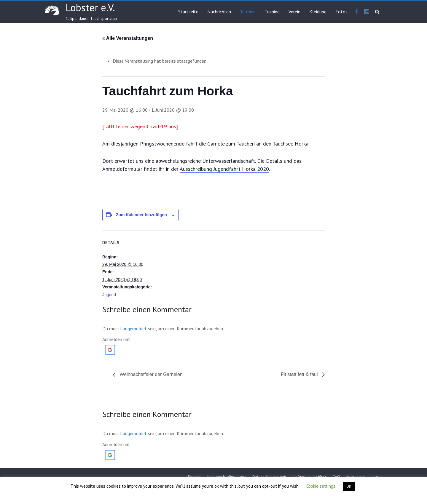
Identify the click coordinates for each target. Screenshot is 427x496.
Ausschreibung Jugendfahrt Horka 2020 (224, 168)
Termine (248, 12)
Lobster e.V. (90, 7)
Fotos (341, 12)
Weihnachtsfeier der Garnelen (150, 374)
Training (272, 12)
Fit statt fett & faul (300, 374)
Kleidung (317, 12)
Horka (301, 143)
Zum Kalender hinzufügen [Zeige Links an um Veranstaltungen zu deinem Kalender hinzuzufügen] (141, 214)
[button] (110, 348)
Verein (294, 12)
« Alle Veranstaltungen (127, 38)
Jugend (109, 294)
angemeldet (135, 328)
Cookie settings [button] (320, 486)
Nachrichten (219, 12)
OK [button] (348, 486)
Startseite (188, 12)
